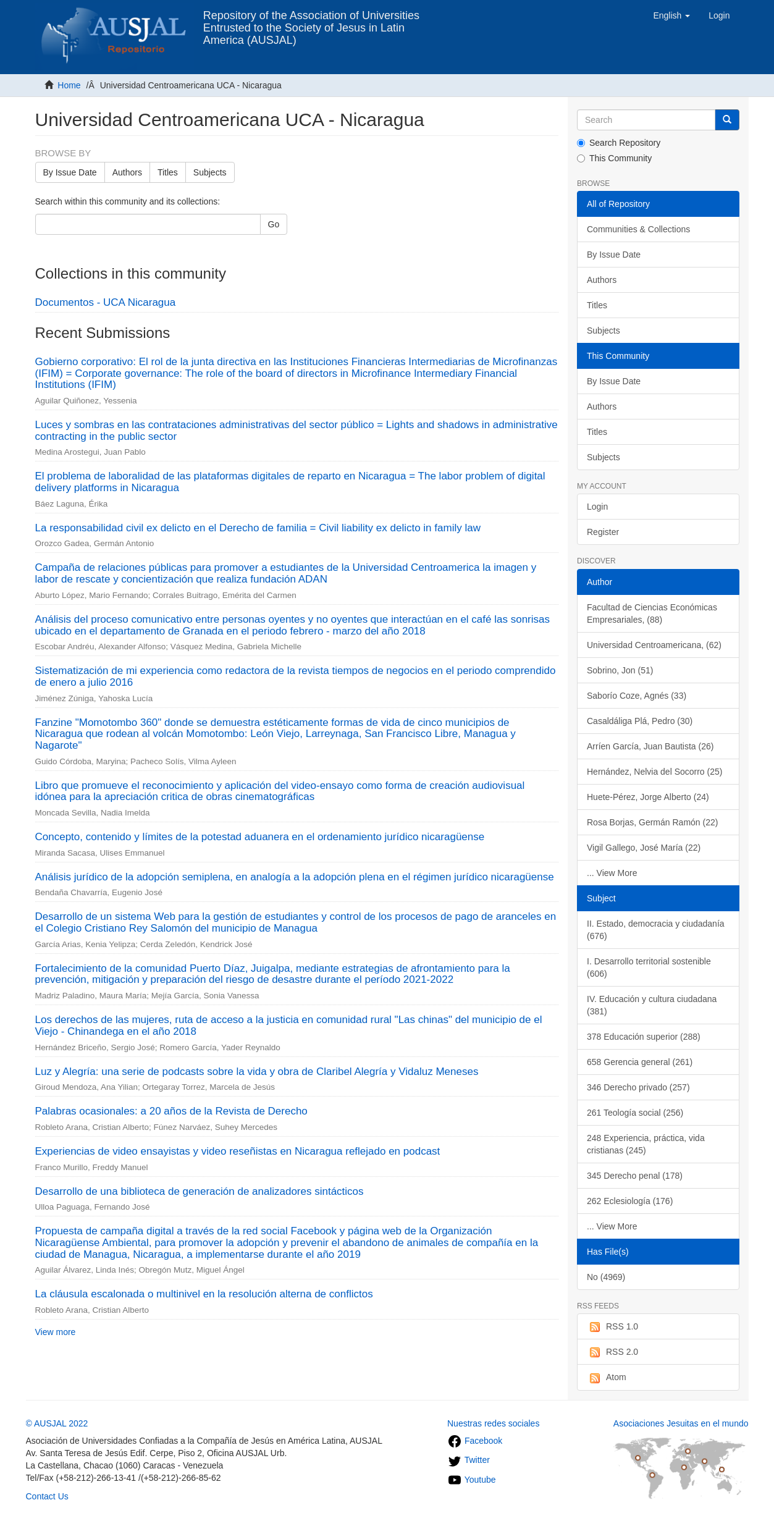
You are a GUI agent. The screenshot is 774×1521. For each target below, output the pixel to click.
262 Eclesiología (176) (630, 1201)
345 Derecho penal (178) (635, 1176)
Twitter (468, 1460)
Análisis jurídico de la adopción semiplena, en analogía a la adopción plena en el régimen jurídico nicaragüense (294, 877)
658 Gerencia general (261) (639, 1062)
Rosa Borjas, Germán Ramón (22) (652, 822)
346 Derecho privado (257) (638, 1087)
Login (597, 507)
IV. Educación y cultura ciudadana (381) (652, 1005)
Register (603, 532)
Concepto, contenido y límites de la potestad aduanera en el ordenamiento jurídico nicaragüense (260, 837)
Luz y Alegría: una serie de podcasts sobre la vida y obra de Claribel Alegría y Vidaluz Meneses (257, 1071)
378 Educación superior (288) (643, 1037)
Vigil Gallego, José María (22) (643, 848)
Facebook (474, 1441)
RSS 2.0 (612, 1352)
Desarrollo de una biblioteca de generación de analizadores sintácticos (199, 1191)
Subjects (210, 172)
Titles (168, 172)
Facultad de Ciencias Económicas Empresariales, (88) (652, 613)
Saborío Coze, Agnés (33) (636, 696)
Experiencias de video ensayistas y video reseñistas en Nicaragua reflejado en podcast (237, 1151)
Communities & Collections (638, 229)
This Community (614, 158)
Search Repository (618, 143)
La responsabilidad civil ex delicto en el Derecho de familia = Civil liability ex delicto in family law (258, 528)
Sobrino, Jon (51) (620, 670)
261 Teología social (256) (635, 1113)
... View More (612, 873)
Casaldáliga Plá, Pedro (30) (639, 721)
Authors (127, 172)
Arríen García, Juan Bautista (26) (650, 746)
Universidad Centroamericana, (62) (654, 645)
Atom (606, 1377)
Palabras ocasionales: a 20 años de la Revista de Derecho (171, 1111)
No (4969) (606, 1277)
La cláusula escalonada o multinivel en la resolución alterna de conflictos (204, 1294)
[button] (671, 15)
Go (274, 224)
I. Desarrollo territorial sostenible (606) (649, 967)
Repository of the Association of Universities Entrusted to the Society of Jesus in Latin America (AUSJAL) (311, 20)
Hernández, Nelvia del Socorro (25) (654, 772)
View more (55, 1332)
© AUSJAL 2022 (57, 1423)
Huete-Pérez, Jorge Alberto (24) (648, 797)
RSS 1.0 (612, 1327)
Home (68, 85)
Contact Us (47, 1496)
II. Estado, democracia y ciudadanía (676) (656, 930)
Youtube (471, 1480)
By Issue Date (70, 172)
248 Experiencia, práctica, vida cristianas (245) (646, 1144)
